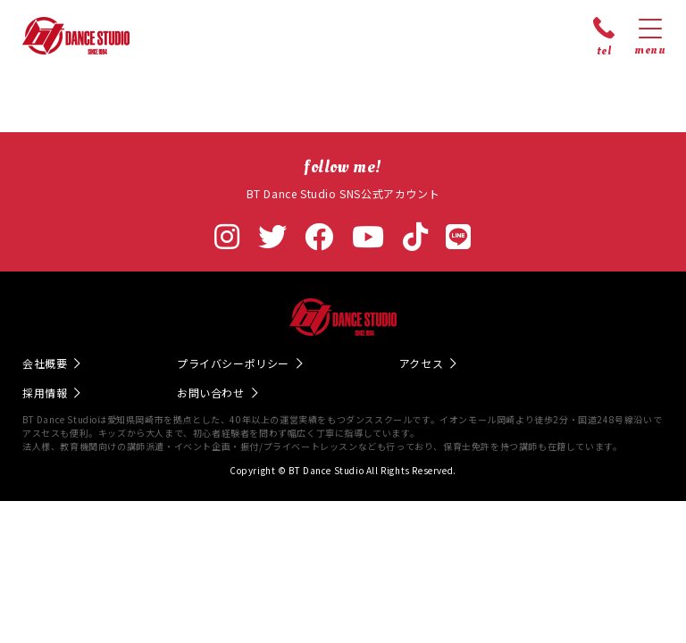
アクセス (421, 363)
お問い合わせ (211, 392)
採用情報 (44, 392)
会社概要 (44, 363)
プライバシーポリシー (233, 363)
